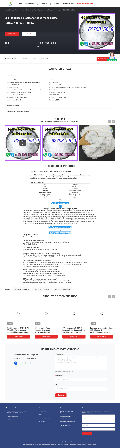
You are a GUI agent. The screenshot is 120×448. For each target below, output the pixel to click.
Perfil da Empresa (42, 411)
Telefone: (59, 385)
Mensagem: (59, 354)
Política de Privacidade (66, 442)
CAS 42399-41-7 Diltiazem (41, 289)
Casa (6, 10)
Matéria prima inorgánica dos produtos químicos (67, 417)
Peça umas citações (106, 59)
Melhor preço (12, 34)
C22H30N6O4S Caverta (22, 289)
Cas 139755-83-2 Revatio (62, 289)
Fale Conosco (41, 421)
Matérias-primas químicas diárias (66, 412)
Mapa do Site (51, 442)
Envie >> (87, 433)
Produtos (12, 10)
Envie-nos (29, 34)
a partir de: (59, 375)
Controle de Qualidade (43, 418)
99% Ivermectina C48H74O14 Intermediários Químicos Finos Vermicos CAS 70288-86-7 (73, 330)
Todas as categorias (65, 425)
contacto (61, 395)
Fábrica (40, 414)
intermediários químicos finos (25, 10)
